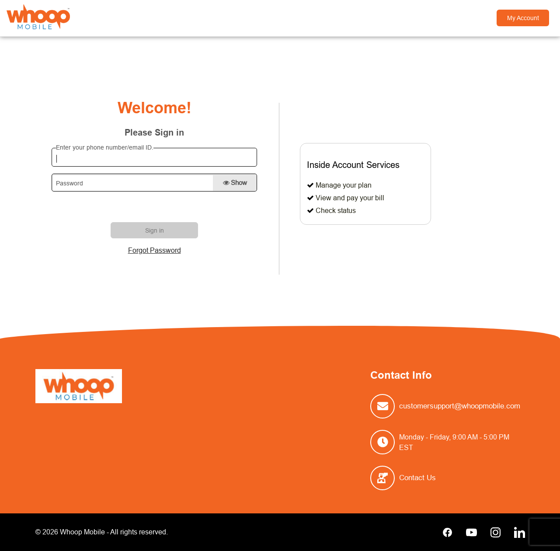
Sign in (154, 230)
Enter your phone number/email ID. (104, 147)
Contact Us (417, 478)
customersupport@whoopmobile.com (459, 406)
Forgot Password (154, 250)
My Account (523, 17)
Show (235, 182)
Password (69, 183)
